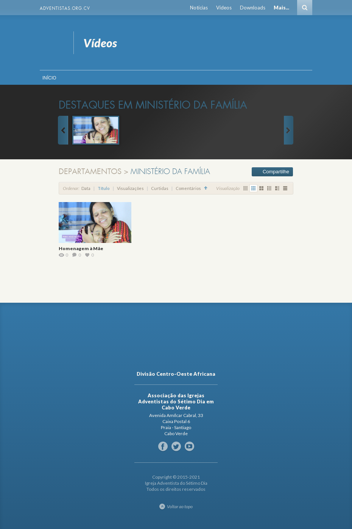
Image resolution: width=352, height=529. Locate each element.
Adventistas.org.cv (65, 8)
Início (49, 78)
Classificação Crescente (206, 188)
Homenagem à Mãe (81, 248)
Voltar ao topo (180, 506)
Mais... (281, 8)
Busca (304, 7)
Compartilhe (276, 171)
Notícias (199, 8)
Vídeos (224, 8)
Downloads (252, 8)
